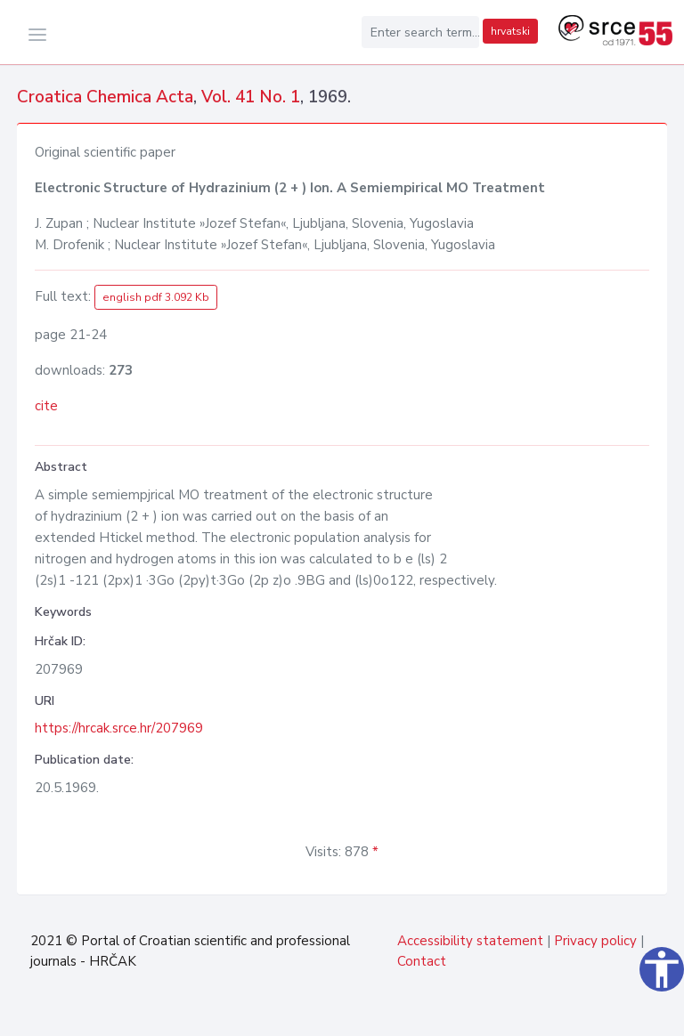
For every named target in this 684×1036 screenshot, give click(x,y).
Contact (421, 961)
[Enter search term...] (420, 32)
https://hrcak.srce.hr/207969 (119, 728)
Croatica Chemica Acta (105, 97)
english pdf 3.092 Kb (155, 297)
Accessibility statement (470, 941)
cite (46, 406)
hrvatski (510, 31)
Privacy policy (595, 941)
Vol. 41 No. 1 (250, 97)
